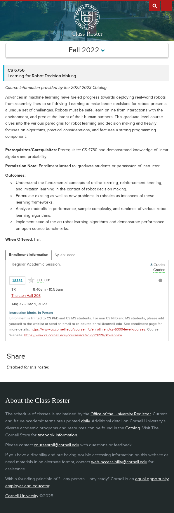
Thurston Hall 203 (26, 295)
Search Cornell (154, 5)
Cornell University (21, 496)
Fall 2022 (87, 50)
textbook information (57, 435)
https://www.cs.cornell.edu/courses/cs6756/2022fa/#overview (73, 335)
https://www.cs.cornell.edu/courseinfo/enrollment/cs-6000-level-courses (88, 329)
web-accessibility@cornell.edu (119, 462)
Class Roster (87, 33)
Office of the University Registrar (121, 414)
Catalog (132, 428)
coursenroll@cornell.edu (56, 445)
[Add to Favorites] (31, 280)
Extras (166, 5)
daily (85, 421)
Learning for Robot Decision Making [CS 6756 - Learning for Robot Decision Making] (42, 76)
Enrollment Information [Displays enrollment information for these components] (28, 254)
